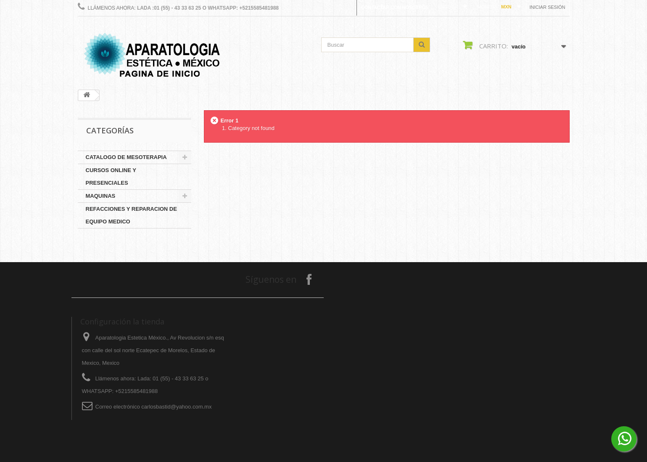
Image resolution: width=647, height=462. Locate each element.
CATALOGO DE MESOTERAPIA (126, 157)
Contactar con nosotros (394, 7)
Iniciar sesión (547, 7)
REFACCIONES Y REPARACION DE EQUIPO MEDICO (131, 215)
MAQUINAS (101, 196)
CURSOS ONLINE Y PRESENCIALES (111, 176)
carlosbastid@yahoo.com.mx (176, 407)
